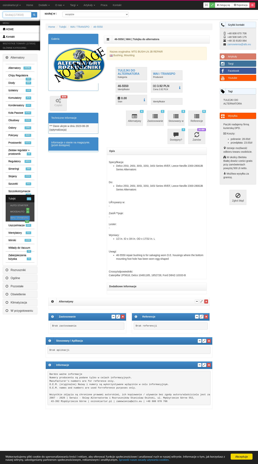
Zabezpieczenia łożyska (19, 257)
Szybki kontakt (232, 25)
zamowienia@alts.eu (239, 44)
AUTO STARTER (19, 206)
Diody (19, 82)
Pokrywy (19, 135)
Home (29, 5)
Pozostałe (15, 286)
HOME (8, 29)
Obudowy (19, 120)
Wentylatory (19, 232)
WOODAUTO (19, 211)
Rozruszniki (16, 270)
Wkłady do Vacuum (19, 248)
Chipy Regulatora (19, 76)
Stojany (19, 176)
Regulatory (19, 161)
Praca (104, 5)
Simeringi (19, 168)
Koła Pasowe (19, 112)
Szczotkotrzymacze (19, 192)
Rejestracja (241, 5)
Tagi (226, 91)
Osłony (19, 127)
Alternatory (15, 57)
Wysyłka (228, 116)
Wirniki (19, 240)
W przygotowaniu (19, 310)
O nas (59, 5)
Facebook (229, 71)
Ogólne (13, 278)
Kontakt (117, 5)
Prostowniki (19, 142)
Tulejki (19, 198)
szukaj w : (51, 13)
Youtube (228, 78)
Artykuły (89, 5)
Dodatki (44, 5)
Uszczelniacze (19, 225)
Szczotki (19, 183)
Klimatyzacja (16, 302)
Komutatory (19, 97)
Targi (74, 5)
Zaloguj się (223, 5)
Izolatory (19, 90)
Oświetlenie (16, 294)
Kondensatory (19, 105)
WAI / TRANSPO (19, 218)
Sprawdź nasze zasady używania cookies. (144, 460)
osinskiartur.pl (12, 5)
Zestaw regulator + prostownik (19, 152)
